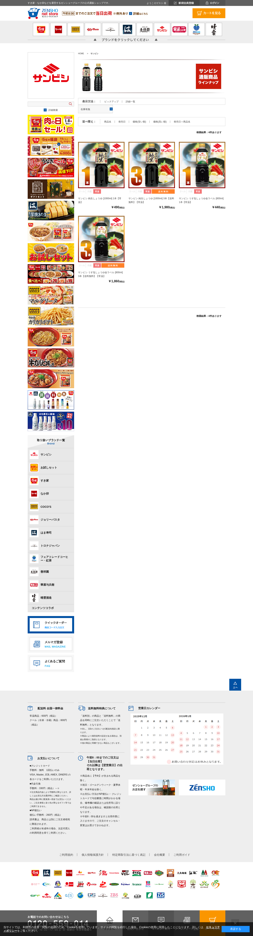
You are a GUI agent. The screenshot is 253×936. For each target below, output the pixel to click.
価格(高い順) (160, 122)
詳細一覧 (130, 101)
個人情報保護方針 (93, 854)
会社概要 (159, 854)
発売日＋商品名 (182, 122)
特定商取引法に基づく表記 (128, 854)
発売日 (122, 122)
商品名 (107, 122)
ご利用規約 (66, 854)
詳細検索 (53, 110)
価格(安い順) (139, 122)
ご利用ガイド (182, 854)
